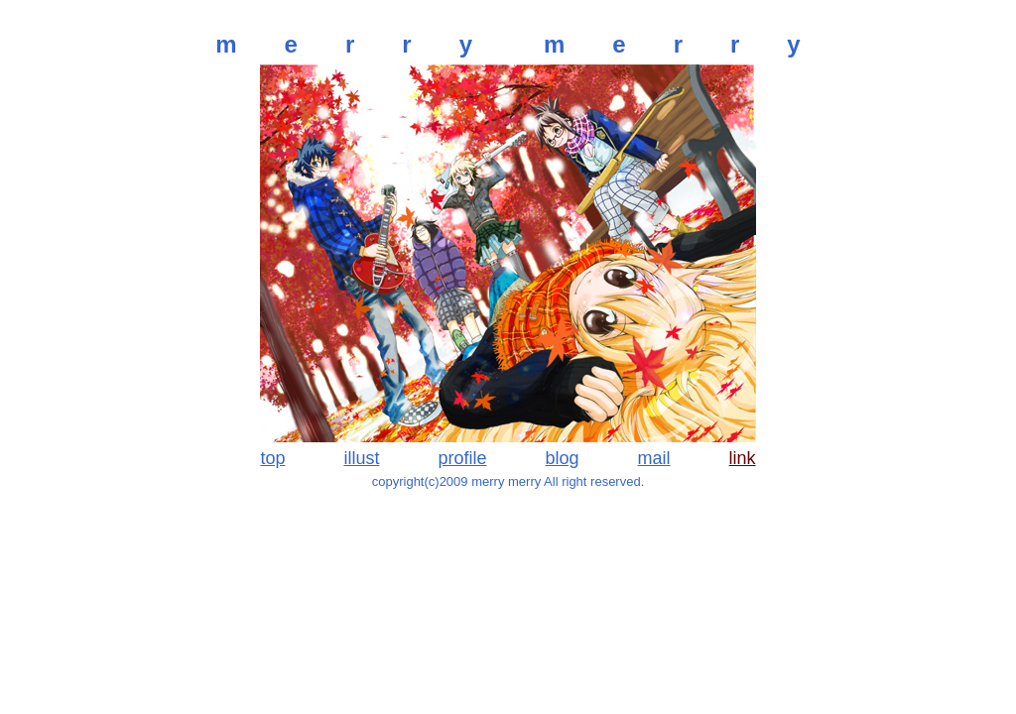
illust (361, 458)
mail (654, 458)
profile (462, 458)
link (742, 458)
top (272, 458)
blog (562, 458)
